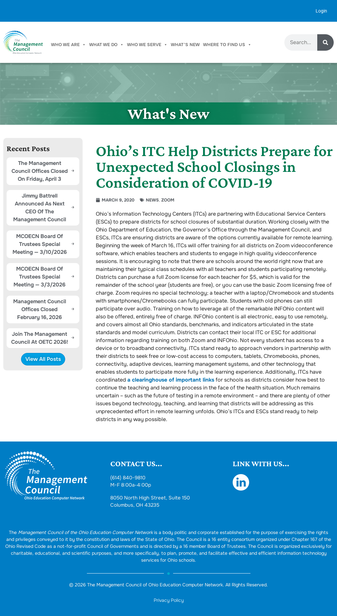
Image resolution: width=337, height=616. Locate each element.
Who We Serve (147, 45)
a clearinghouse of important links (170, 379)
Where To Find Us (227, 45)
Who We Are (68, 45)
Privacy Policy (169, 600)
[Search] (325, 42)
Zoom (167, 200)
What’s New (185, 44)
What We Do (106, 45)
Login (321, 10)
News (152, 200)
